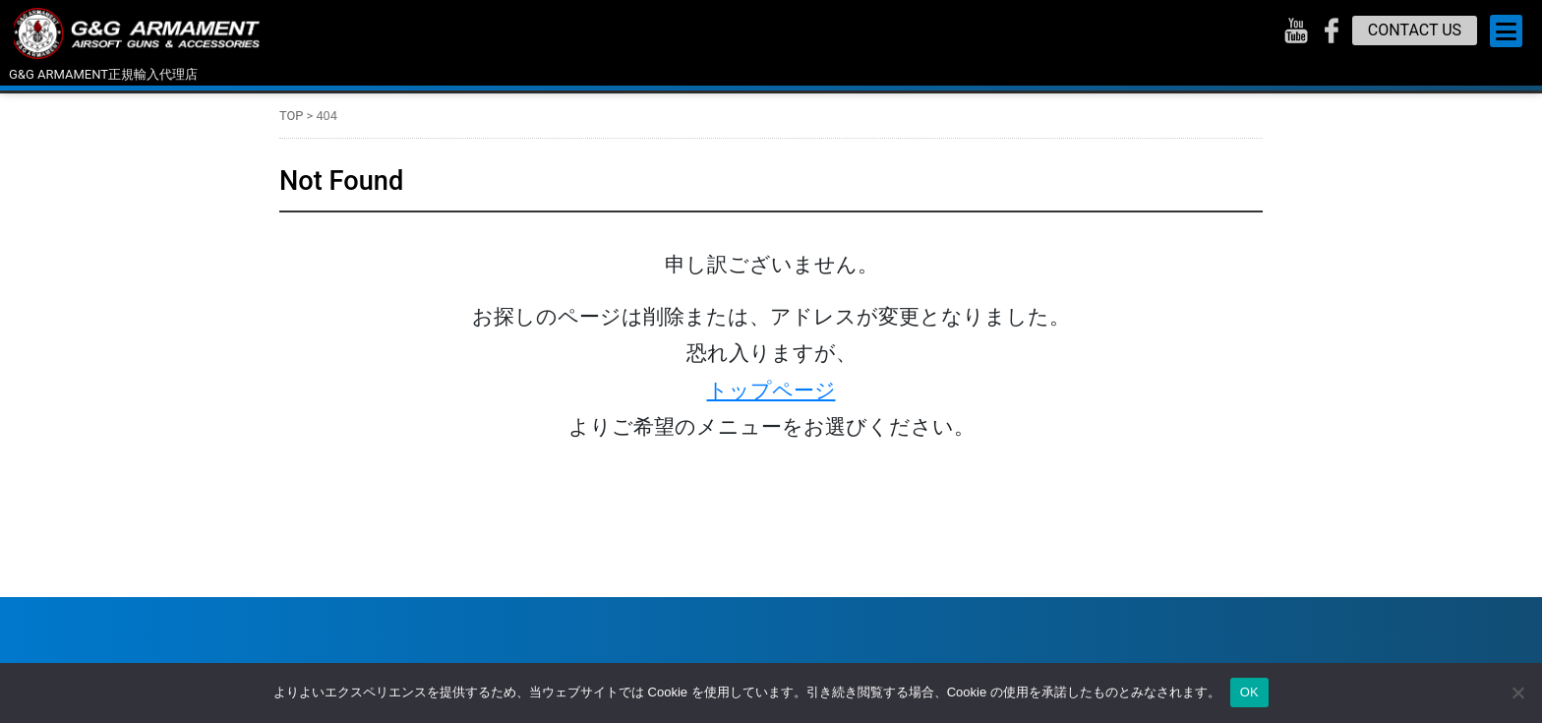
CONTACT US (1414, 30)
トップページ (771, 390)
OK (1249, 692)
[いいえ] (1517, 692)
